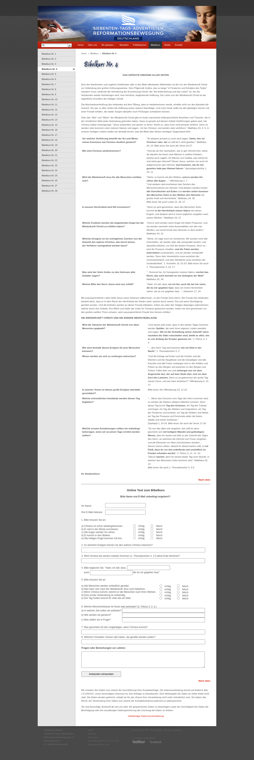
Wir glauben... (108, 45)
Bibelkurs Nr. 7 (49, 84)
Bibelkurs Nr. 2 (49, 59)
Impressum (93, 737)
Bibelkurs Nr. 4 (49, 69)
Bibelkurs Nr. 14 (49, 120)
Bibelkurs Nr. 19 (49, 145)
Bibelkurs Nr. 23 (49, 165)
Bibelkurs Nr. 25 (49, 175)
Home (81, 45)
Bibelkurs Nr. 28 (49, 191)
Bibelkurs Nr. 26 (49, 180)
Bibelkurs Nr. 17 (49, 135)
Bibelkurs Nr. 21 (49, 155)
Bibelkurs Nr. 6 (49, 79)
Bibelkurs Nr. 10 (49, 99)
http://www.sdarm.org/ (98, 744)
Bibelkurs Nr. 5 (49, 74)
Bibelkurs (155, 45)
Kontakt (178, 45)
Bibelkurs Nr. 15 (49, 125)
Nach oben (204, 479)
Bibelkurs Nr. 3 (49, 64)
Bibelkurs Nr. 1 (49, 54)
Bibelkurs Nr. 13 (49, 114)
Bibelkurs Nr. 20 (49, 150)
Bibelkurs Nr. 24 (49, 170)
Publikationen (139, 45)
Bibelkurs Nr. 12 (49, 109)
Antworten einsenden (101, 674)
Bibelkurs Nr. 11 (49, 104)
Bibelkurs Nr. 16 (49, 130)
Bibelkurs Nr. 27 (49, 185)
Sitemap (92, 733)
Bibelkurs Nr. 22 (49, 160)
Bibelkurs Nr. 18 (49, 140)
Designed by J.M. (139, 730)
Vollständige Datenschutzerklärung (146, 716)
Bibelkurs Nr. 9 (49, 94)
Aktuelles (124, 45)
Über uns (92, 45)
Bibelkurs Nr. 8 (49, 89)
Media (167, 45)
